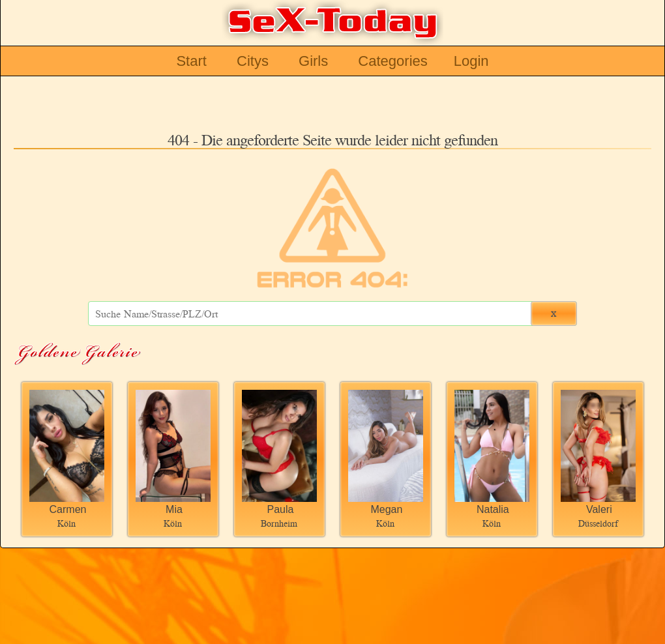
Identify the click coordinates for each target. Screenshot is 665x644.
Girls (313, 61)
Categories (392, 61)
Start (191, 61)
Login (471, 61)
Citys (253, 61)
